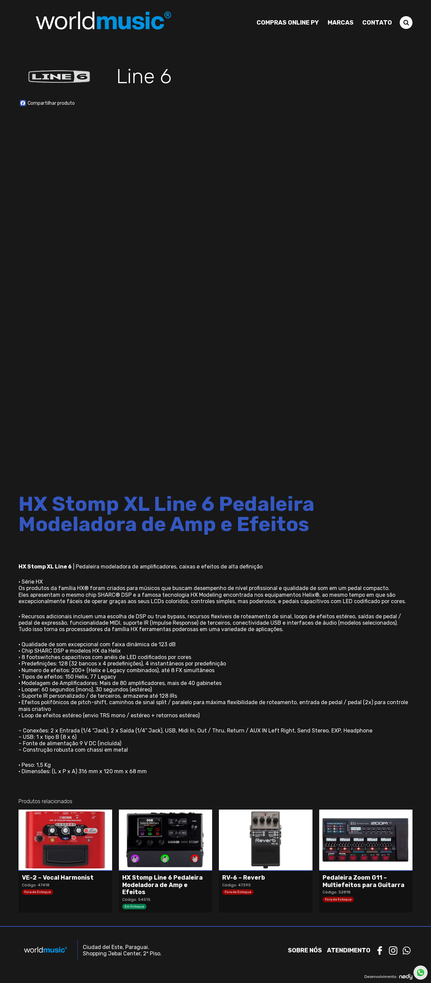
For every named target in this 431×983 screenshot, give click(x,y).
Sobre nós (305, 950)
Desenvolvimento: (388, 977)
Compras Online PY (288, 23)
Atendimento (348, 950)
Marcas (341, 23)
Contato (377, 23)
